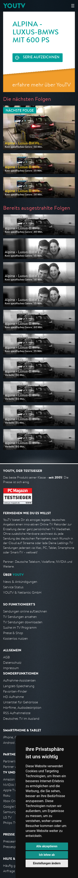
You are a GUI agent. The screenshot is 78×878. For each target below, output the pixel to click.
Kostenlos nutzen (15, 638)
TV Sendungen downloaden (22, 622)
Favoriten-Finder (15, 691)
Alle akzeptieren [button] (46, 846)
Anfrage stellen (14, 871)
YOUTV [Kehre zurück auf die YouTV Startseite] (14, 5)
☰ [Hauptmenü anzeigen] (73, 6)
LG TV (7, 817)
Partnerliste (11, 761)
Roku (6, 795)
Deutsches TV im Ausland (21, 718)
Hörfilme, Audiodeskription (22, 707)
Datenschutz (12, 662)
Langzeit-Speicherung (18, 686)
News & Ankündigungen (20, 582)
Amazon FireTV (14, 779)
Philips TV (10, 823)
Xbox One (10, 801)
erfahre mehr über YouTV (41, 84)
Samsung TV (12, 812)
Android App (12, 742)
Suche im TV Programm (20, 627)
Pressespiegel (12, 847)
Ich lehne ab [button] (47, 854)
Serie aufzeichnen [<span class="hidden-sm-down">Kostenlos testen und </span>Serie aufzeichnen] (41, 57)
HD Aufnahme (13, 697)
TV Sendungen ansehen (20, 617)
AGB (6, 657)
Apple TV (9, 790)
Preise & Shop (13, 633)
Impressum (11, 668)
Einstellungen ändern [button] (47, 863)
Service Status (13, 587)
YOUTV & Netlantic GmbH (22, 592)
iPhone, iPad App (15, 737)
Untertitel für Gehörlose (20, 702)
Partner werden (14, 767)
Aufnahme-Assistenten (19, 680)
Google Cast (12, 806)
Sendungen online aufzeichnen (25, 611)
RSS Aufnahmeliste (16, 713)
